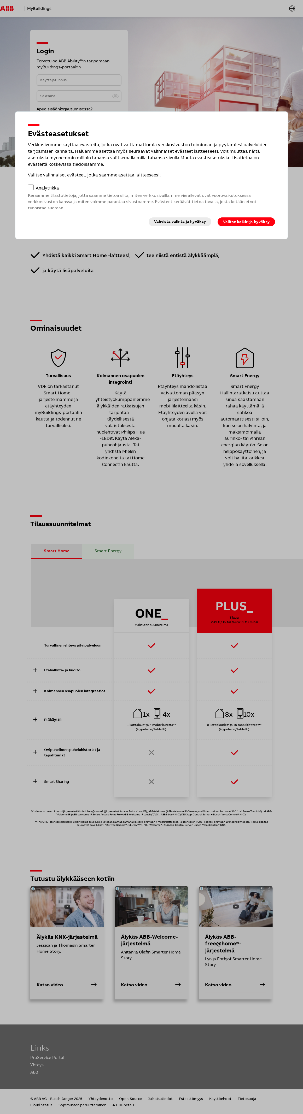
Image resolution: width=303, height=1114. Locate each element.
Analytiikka (47, 188)
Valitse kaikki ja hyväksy (246, 221)
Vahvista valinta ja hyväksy (180, 221)
